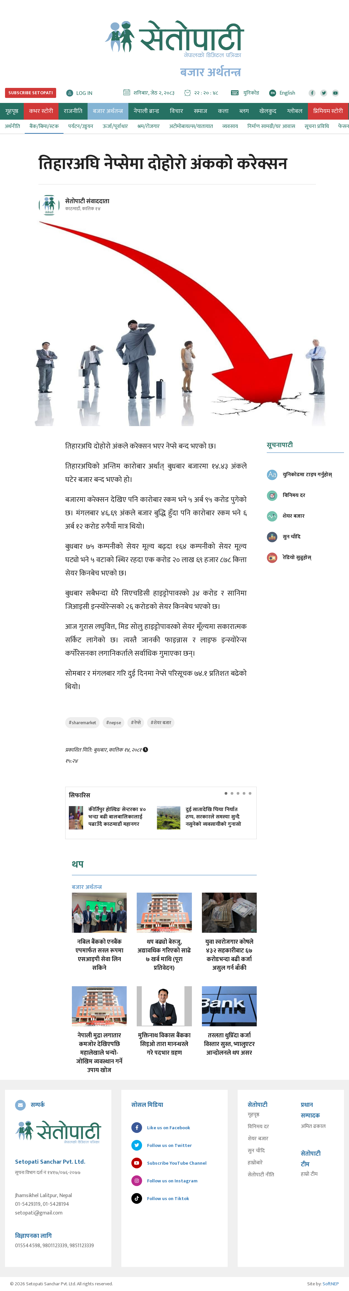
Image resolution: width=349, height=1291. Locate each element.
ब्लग (244, 111)
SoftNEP (331, 1284)
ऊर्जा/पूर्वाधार (115, 126)
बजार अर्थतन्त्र (108, 111)
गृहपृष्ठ (253, 1115)
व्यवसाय (230, 126)
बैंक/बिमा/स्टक (44, 126)
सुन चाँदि (256, 1151)
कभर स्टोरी (41, 111)
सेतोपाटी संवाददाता (87, 202)
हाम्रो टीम (309, 1174)
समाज (200, 111)
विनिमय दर (258, 1127)
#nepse (113, 723)
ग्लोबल (295, 111)
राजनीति (73, 111)
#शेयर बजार (160, 723)
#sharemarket (82, 723)
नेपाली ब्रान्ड (146, 111)
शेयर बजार (258, 1139)
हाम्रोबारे (255, 1163)
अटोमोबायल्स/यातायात (191, 126)
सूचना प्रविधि (317, 126)
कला (223, 111)
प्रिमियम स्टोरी (328, 111)
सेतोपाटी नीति (261, 1175)
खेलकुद (267, 111)
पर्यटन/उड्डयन (80, 126)
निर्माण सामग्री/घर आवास (271, 126)
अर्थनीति (12, 126)
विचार (176, 111)
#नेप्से (136, 723)
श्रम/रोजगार (148, 126)
